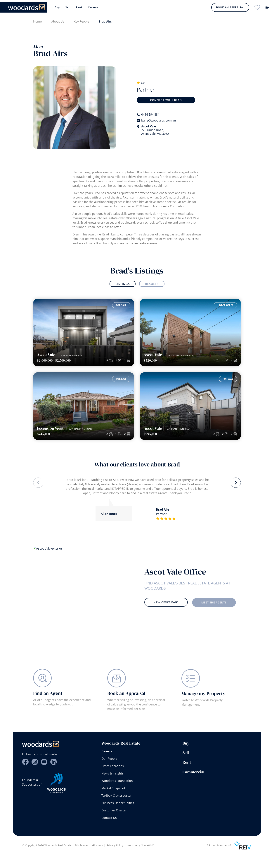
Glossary (97, 845)
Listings (122, 284)
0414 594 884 (150, 114)
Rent (79, 7)
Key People (81, 21)
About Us (57, 21)
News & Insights (112, 773)
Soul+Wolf (147, 845)
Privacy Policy (115, 845)
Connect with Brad (166, 100)
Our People (109, 759)
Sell (67, 7)
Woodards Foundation (117, 781)
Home (37, 21)
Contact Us (109, 818)
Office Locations (112, 766)
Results (152, 284)
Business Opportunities (117, 803)
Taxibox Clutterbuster (116, 796)
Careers (93, 7)
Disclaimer (81, 845)
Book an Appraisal (230, 7)
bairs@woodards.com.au (158, 120)
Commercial (193, 772)
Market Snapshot (113, 788)
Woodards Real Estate (120, 743)
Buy (57, 7)
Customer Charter (114, 810)
